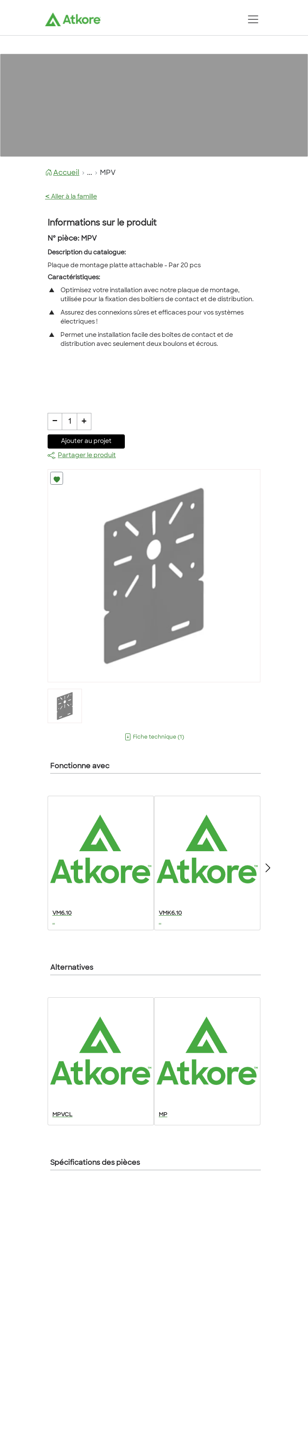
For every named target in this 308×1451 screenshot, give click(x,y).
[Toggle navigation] (253, 19)
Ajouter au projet (86, 441)
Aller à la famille (71, 197)
